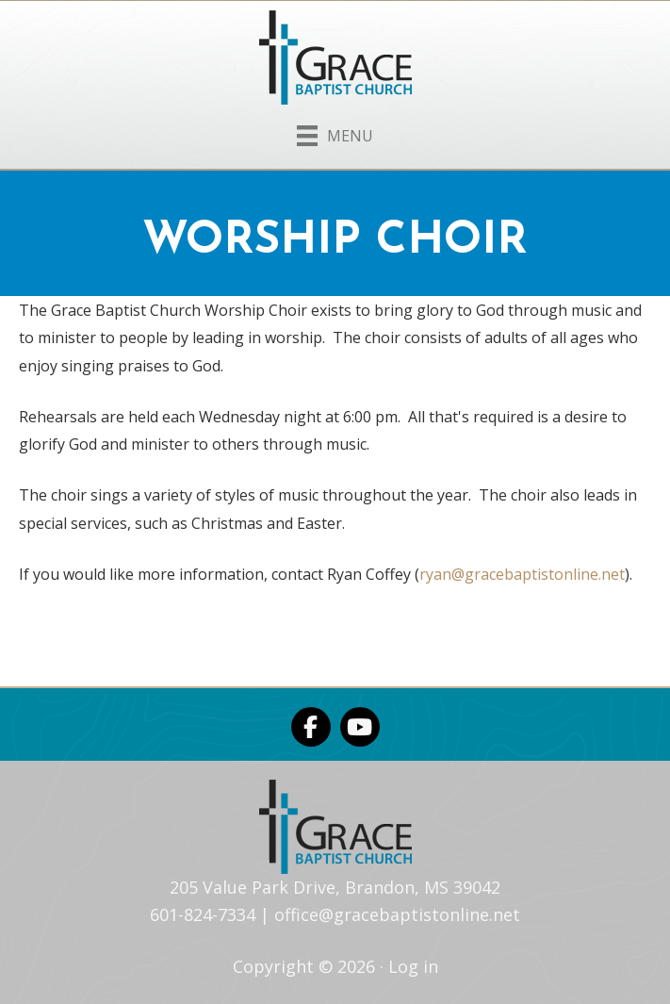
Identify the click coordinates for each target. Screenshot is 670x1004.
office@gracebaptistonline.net (397, 914)
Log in (413, 966)
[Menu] (335, 132)
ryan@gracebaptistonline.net (522, 574)
